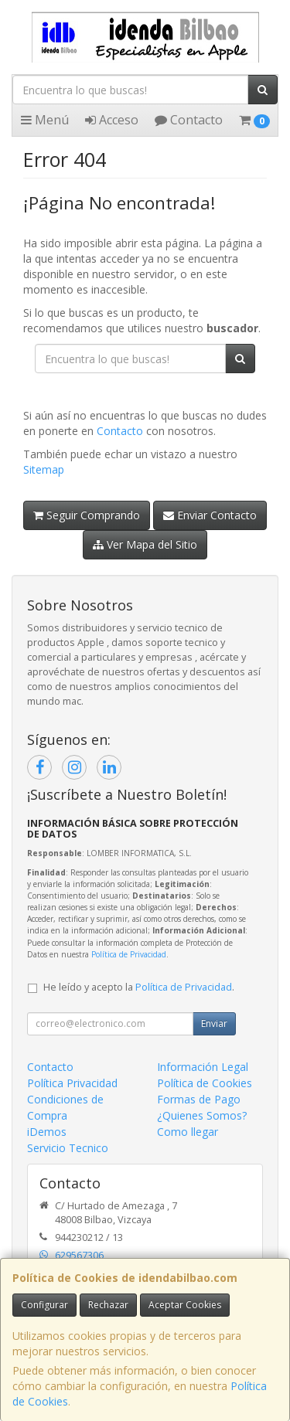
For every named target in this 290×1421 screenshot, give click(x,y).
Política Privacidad (72, 1083)
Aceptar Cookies (184, 1304)
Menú (45, 119)
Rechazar (108, 1304)
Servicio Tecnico (67, 1148)
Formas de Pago (199, 1099)
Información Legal (202, 1066)
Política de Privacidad (128, 954)
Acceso (111, 119)
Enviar (214, 1023)
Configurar (44, 1304)
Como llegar (187, 1131)
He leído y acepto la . (138, 987)
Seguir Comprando (86, 515)
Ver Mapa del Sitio (145, 544)
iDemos (47, 1131)
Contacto (189, 119)
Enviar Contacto (210, 515)
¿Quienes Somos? (202, 1115)
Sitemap (43, 469)
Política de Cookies (204, 1083)
